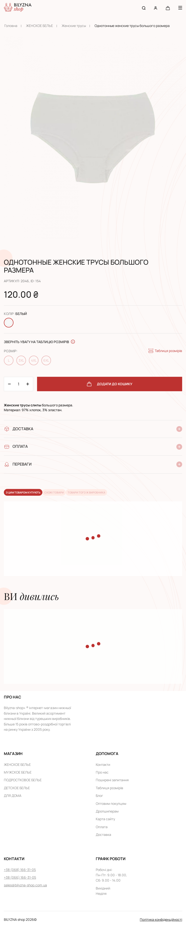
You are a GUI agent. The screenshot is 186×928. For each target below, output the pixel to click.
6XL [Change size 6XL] (46, 360)
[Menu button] (180, 7)
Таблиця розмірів (165, 351)
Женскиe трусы (74, 25)
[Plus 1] (9, 384)
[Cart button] (168, 8)
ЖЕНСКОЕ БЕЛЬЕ (39, 25)
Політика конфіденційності (161, 919)
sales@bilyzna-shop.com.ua (25, 885)
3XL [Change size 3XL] (21, 360)
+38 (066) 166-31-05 (20, 877)
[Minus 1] (28, 384)
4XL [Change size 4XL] (34, 360)
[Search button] (144, 8)
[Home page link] (18, 8)
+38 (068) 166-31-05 (20, 869)
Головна (10, 25)
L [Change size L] (9, 360)
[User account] (155, 8)
